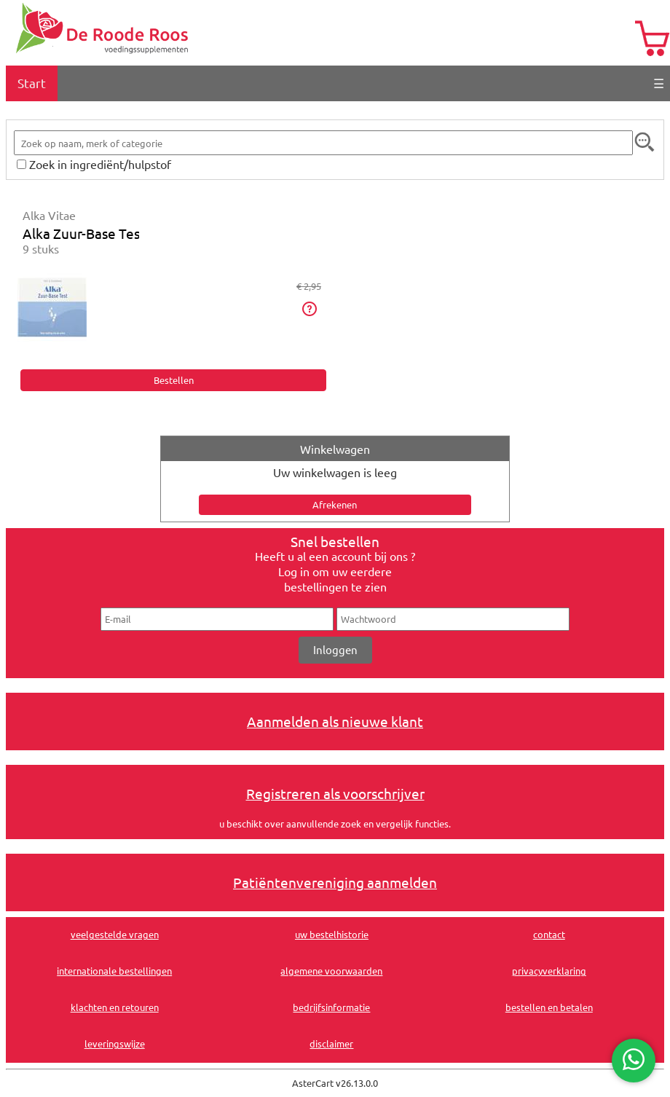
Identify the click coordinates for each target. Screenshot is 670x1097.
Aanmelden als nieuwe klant (335, 721)
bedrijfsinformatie (331, 1007)
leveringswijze (114, 1043)
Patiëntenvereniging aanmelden (335, 882)
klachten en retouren (115, 1007)
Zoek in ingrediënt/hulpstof (100, 164)
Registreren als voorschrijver (335, 793)
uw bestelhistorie (331, 934)
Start (31, 82)
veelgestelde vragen (115, 934)
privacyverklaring (549, 970)
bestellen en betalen (549, 1007)
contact (549, 934)
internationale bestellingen (114, 970)
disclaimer (331, 1043)
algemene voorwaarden (331, 970)
